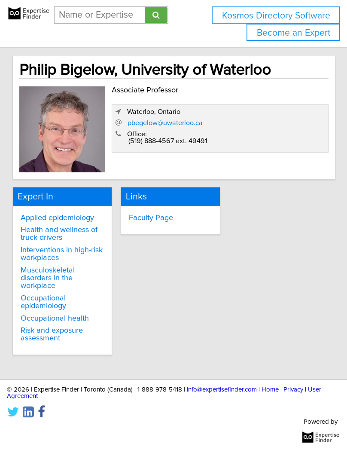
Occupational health (55, 318)
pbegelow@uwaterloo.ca (165, 122)
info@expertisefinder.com (222, 389)
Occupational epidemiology (43, 302)
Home (270, 389)
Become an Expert (293, 32)
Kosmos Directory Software (276, 15)
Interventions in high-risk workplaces (62, 254)
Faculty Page (151, 218)
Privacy (293, 389)
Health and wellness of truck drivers (59, 234)
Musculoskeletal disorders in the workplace (48, 278)
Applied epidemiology (57, 218)
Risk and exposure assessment (52, 334)
